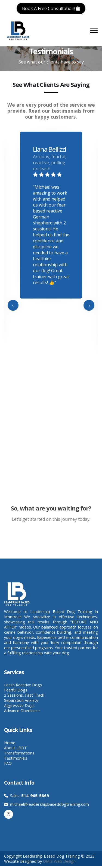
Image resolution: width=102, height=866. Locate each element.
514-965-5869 (35, 795)
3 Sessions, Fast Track (24, 695)
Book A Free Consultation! (51, 8)
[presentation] (13, 305)
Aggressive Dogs (19, 705)
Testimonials (15, 758)
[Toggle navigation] (94, 30)
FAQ (8, 763)
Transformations (19, 753)
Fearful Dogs (15, 690)
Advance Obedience (22, 710)
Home (9, 742)
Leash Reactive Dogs (23, 684)
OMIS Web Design (59, 861)
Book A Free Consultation (42, 540)
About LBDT (15, 747)
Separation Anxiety (21, 700)
